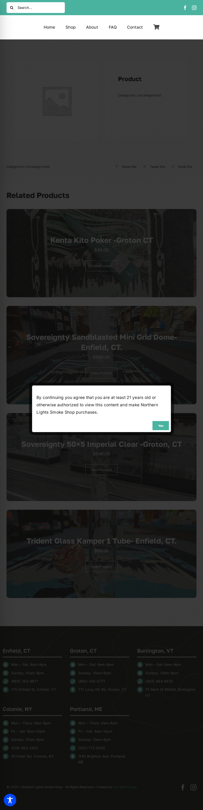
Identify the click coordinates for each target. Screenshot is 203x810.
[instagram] (194, 7)
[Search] (12, 7)
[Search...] (36, 7)
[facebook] (185, 7)
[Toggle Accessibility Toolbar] (10, 800)
